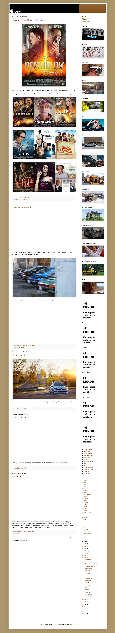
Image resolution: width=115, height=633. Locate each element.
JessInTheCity (87, 512)
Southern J (86, 484)
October (87, 576)
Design (85, 527)
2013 (85, 557)
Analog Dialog (87, 457)
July (86, 583)
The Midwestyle (88, 453)
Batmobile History (88, 461)
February (87, 594)
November (88, 562)
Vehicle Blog (87, 473)
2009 (85, 606)
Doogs (85, 500)
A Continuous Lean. (89, 469)
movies (23, 199)
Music (85, 519)
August (87, 580)
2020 (85, 544)
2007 (85, 611)
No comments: (31, 197)
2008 (85, 608)
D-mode (86, 502)
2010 (85, 604)
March (87, 592)
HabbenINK (87, 498)
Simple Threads (88, 449)
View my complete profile (88, 21)
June (86, 585)
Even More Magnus (21, 207)
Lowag (85, 504)
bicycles (20, 409)
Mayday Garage (52, 402)
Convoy (86, 463)
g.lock (85, 490)
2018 (85, 546)
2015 (85, 553)
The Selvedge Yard (89, 467)
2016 (85, 551)
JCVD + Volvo (19, 417)
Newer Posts (16, 538)
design (19, 199)
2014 (85, 555)
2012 (85, 599)
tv (26, 199)
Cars (85, 526)
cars (19, 347)
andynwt (60, 624)
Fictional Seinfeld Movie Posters (27, 20)
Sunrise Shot (18, 355)
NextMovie (33, 92)
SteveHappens (87, 494)
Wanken (86, 459)
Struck (85, 480)
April (86, 589)
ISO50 (85, 465)
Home (44, 538)
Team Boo (86, 508)
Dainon (85, 496)
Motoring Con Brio (88, 455)
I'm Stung (16, 476)
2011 (85, 602)
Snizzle (85, 510)
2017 (85, 548)
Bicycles (86, 529)
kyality (86, 19)
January (87, 596)
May (86, 587)
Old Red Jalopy (43, 92)
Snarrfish (86, 506)
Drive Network (16, 523)
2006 (85, 613)
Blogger (72, 624)
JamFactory (87, 451)
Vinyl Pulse (86, 471)
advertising (20, 468)
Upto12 (85, 482)
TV (84, 523)
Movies (85, 521)
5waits (85, 492)
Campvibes (86, 532)
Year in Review (87, 533)
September (88, 578)
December (88, 559)
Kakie (85, 488)
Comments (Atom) (24, 540)
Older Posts (73, 538)
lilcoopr (85, 486)
